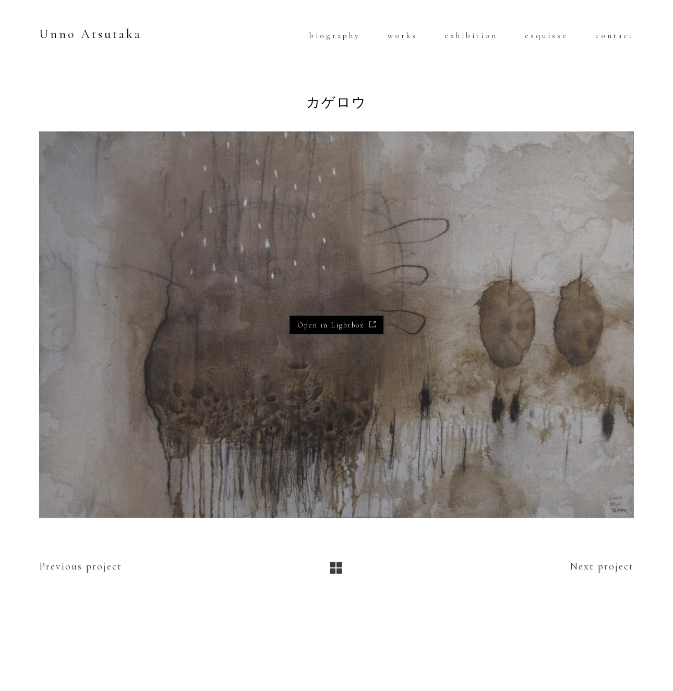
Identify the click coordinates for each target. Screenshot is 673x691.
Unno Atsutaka (90, 34)
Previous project (80, 566)
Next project (602, 566)
